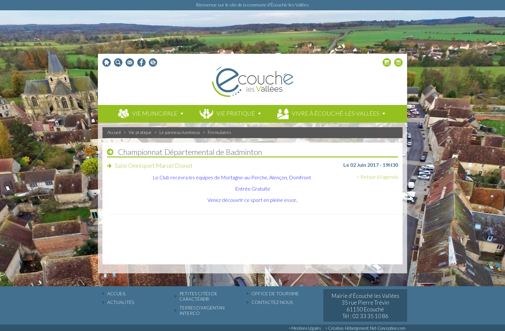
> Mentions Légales (305, 328)
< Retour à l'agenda (377, 177)
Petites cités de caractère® (198, 296)
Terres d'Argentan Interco (201, 310)
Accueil (114, 132)
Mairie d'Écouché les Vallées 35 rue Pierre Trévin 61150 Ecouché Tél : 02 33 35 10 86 (365, 305)
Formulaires (219, 132)
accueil (116, 293)
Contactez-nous (272, 302)
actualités (120, 302)
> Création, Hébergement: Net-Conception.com (365, 328)
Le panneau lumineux (179, 132)
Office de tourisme (275, 293)
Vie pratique (140, 132)
